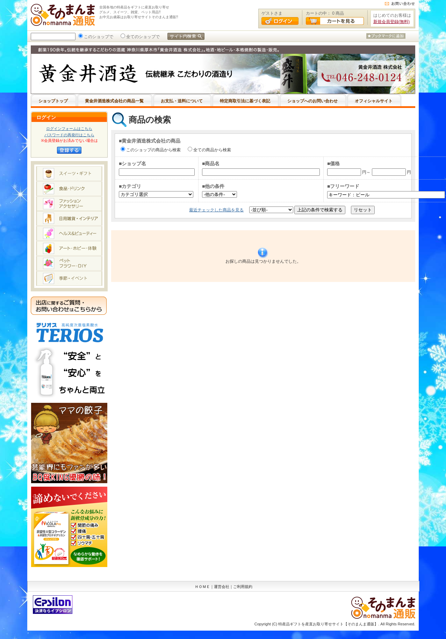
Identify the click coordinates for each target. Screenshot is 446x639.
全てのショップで (142, 36)
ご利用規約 (242, 586)
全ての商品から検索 (211, 149)
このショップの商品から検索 (153, 149)
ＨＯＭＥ (202, 586)
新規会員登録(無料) (391, 21)
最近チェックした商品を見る (216, 210)
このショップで (97, 36)
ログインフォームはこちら (69, 128)
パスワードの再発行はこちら (69, 135)
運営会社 (221, 586)
